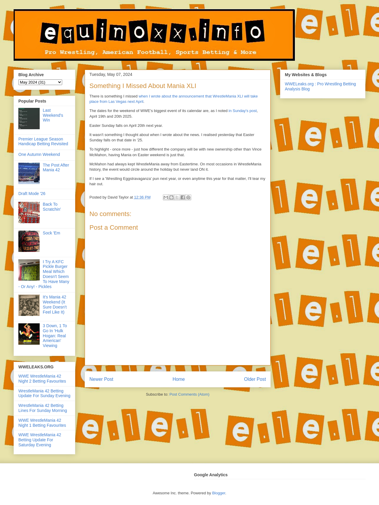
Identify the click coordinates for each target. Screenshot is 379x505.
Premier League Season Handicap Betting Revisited (43, 141)
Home (179, 379)
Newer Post (101, 379)
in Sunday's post (243, 110)
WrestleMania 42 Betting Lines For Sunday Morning (42, 408)
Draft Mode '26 (31, 193)
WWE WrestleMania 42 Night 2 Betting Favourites (42, 378)
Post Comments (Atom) (189, 394)
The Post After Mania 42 (56, 167)
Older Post (255, 379)
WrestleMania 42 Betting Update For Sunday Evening (44, 393)
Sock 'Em (51, 233)
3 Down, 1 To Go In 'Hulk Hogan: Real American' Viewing (55, 335)
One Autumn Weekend (39, 154)
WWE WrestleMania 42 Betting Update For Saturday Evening (39, 439)
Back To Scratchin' (52, 207)
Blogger (218, 493)
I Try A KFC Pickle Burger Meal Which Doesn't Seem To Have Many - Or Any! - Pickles (43, 274)
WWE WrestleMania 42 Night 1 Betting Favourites (42, 423)
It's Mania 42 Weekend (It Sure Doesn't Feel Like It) (55, 304)
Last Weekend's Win (53, 115)
